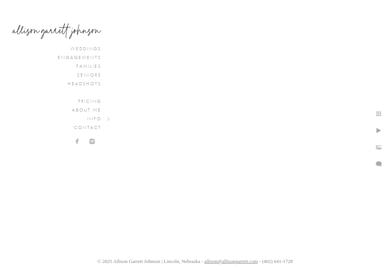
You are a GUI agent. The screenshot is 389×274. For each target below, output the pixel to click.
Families (88, 66)
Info (94, 119)
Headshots (84, 84)
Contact (87, 128)
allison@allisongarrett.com (231, 261)
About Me (86, 110)
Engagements (79, 58)
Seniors (89, 75)
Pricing (89, 101)
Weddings (85, 49)
